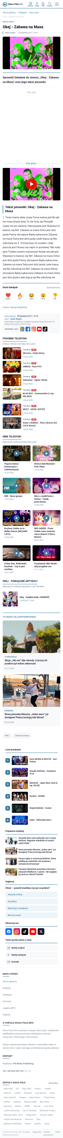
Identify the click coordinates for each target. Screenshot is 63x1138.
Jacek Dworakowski (13, 1119)
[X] (41, 931)
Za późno (12, 901)
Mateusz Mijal (30, 1102)
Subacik (16, 1102)
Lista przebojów (13, 749)
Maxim (18, 1106)
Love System (41, 1093)
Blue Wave (44, 1102)
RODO (57, 1132)
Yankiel (48, 1089)
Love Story (48, 1106)
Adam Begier (10, 33)
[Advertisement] (31, 125)
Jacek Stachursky (11, 1110)
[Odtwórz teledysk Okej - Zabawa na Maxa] (31, 184)
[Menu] (56, 4)
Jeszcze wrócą (15, 894)
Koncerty (7, 1001)
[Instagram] (33, 329)
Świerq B (28, 1093)
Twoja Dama (49, 1097)
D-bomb (36, 1106)
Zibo (38, 1119)
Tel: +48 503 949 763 (17, 1071)
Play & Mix (26, 1089)
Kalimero (8, 1106)
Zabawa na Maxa (22, 736)
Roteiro (38, 1089)
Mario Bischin (10, 1097)
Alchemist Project (47, 1110)
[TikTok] (45, 329)
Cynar (46, 1124)
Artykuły (7, 988)
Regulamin (37, 1132)
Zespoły (6, 1014)
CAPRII (17, 1093)
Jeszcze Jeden (46, 1115)
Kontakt (13, 962)
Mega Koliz (31, 1115)
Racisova (29, 1119)
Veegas (22, 1097)
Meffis (27, 1106)
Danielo (37, 1124)
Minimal (7, 1093)
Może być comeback (18, 908)
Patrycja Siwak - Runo (13, 1115)
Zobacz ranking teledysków (15, 307)
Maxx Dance (34, 1097)
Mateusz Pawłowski (13, 1124)
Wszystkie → (54, 1083)
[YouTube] (39, 329)
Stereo (28, 1124)
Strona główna (9, 12)
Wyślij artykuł (16, 948)
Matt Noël (8, 1089)
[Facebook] (28, 329)
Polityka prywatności (48, 1133)
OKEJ (7, 736)
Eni (17, 1089)
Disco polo (34, 12)
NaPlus (7, 1102)
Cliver (52, 1093)
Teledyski (22, 12)
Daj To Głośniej (29, 1110)
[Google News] (22, 329)
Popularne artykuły (14, 831)
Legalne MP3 (9, 1008)
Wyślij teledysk (16, 954)
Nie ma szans (14, 915)
